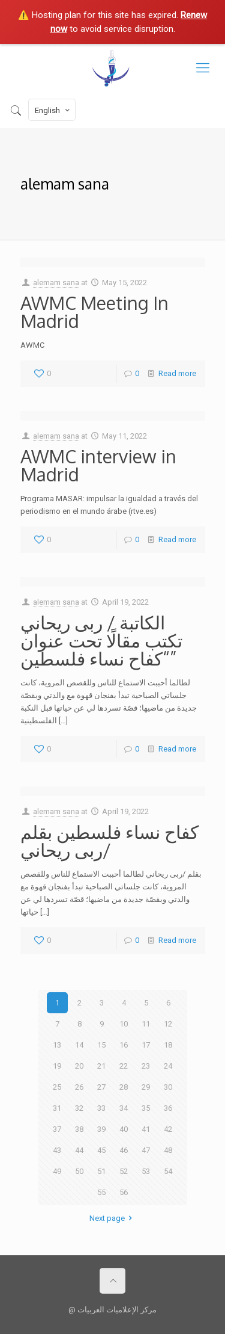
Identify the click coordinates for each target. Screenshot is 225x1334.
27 (101, 1087)
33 (101, 1108)
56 (123, 1192)
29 (146, 1087)
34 (123, 1108)
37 (57, 1129)
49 (57, 1171)
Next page (112, 1218)
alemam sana (56, 282)
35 (146, 1108)
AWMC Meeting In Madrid (94, 311)
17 (146, 1044)
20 (79, 1065)
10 (123, 1023)
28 (123, 1087)
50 (79, 1171)
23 (146, 1065)
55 (101, 1192)
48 (168, 1150)
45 (101, 1150)
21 (101, 1065)
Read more (177, 373)
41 (146, 1129)
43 (57, 1150)
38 (79, 1129)
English (53, 110)
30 (168, 1087)
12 (168, 1023)
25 (57, 1087)
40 (123, 1129)
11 (146, 1023)
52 (123, 1171)
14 (79, 1044)
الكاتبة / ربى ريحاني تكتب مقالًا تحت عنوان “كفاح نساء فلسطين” (101, 640)
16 (123, 1044)
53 (146, 1171)
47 (146, 1150)
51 (101, 1171)
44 (79, 1150)
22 (123, 1065)
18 (168, 1044)
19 (57, 1065)
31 (57, 1108)
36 (168, 1108)
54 (168, 1171)
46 (123, 1150)
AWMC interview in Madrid (98, 465)
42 (168, 1129)
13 (57, 1044)
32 (79, 1108)
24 (168, 1065)
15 (101, 1044)
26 (79, 1087)
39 (101, 1129)
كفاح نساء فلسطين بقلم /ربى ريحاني (109, 840)
